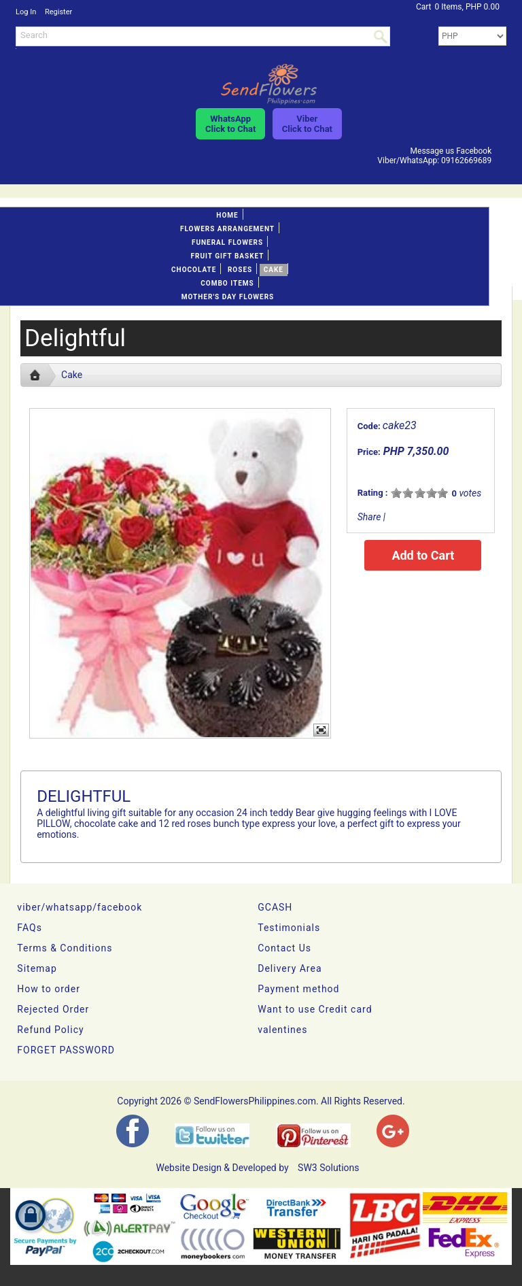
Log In (26, 11)
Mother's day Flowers (227, 297)
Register (58, 11)
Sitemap (36, 968)
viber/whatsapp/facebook (79, 907)
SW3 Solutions (328, 1167)
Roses (240, 269)
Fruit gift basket (227, 256)
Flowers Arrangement (227, 229)
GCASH (275, 907)
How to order (48, 988)
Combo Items (227, 283)
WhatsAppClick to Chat (230, 124)
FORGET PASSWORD (66, 1050)
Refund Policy (50, 1029)
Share (369, 516)
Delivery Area (289, 968)
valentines (282, 1029)
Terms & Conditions (64, 948)
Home (227, 215)
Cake (273, 269)
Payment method (298, 988)
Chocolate (193, 269)
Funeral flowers (227, 242)
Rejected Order (53, 1009)
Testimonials (289, 927)
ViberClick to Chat (307, 124)
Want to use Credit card (315, 1009)
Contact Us (284, 948)
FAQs (29, 927)
